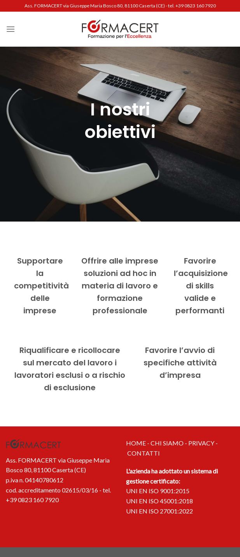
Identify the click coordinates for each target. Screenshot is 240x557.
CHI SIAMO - (169, 443)
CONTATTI (143, 453)
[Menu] (10, 28)
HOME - (138, 443)
